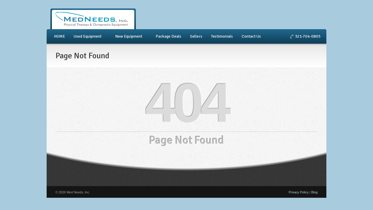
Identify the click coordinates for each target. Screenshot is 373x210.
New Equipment (129, 36)
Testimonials (222, 36)
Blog (314, 192)
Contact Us (251, 36)
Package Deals (168, 36)
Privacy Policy (299, 192)
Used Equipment (88, 36)
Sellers (196, 36)
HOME (59, 36)
